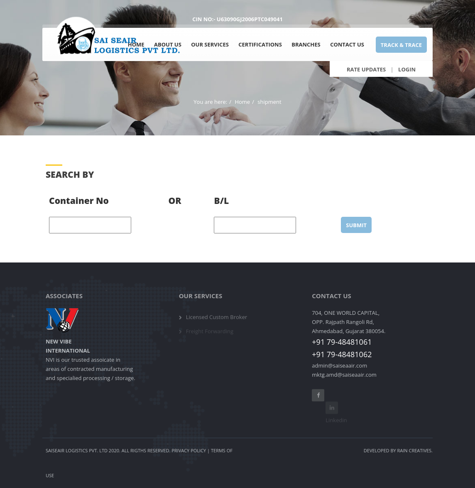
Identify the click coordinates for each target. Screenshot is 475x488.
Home (242, 101)
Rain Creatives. (415, 450)
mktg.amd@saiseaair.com (344, 374)
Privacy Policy (188, 450)
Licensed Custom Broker (216, 320)
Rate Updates (366, 69)
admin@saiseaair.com (339, 365)
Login (407, 69)
